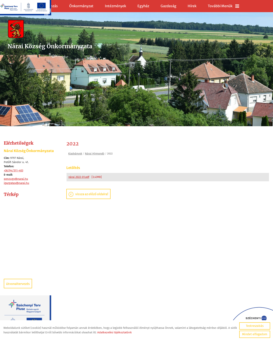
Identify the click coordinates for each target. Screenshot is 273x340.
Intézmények (115, 6)
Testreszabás (255, 326)
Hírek (192, 6)
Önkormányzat (81, 6)
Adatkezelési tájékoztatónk (114, 332)
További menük (223, 6)
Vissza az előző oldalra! (91, 194)
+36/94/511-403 (13, 170)
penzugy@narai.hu (16, 179)
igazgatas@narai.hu (16, 183)
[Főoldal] (50, 29)
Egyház (143, 6)
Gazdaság (168, 6)
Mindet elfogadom (254, 334)
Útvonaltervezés (18, 284)
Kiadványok (75, 153)
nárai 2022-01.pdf (78, 177)
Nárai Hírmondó (94, 153)
